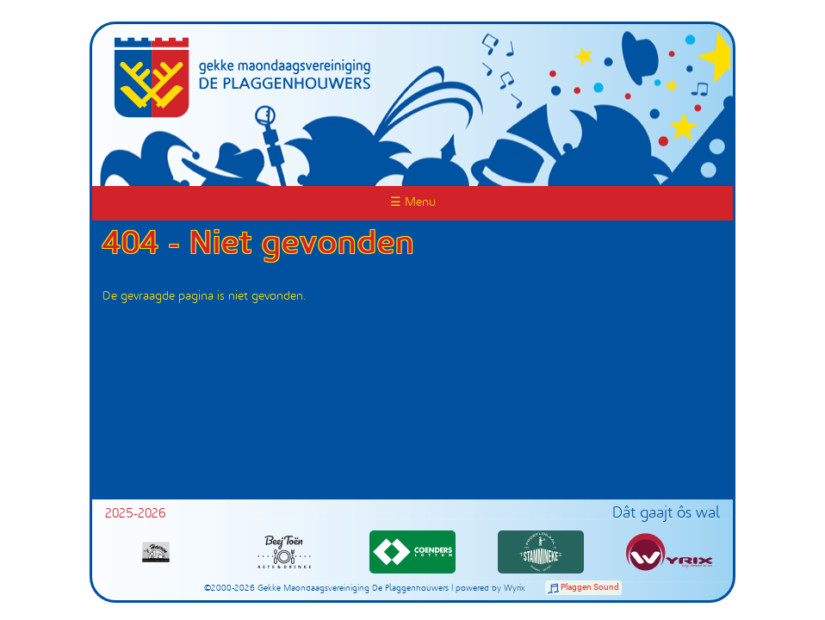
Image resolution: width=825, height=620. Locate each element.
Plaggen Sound (590, 587)
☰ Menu (413, 202)
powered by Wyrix (490, 588)
